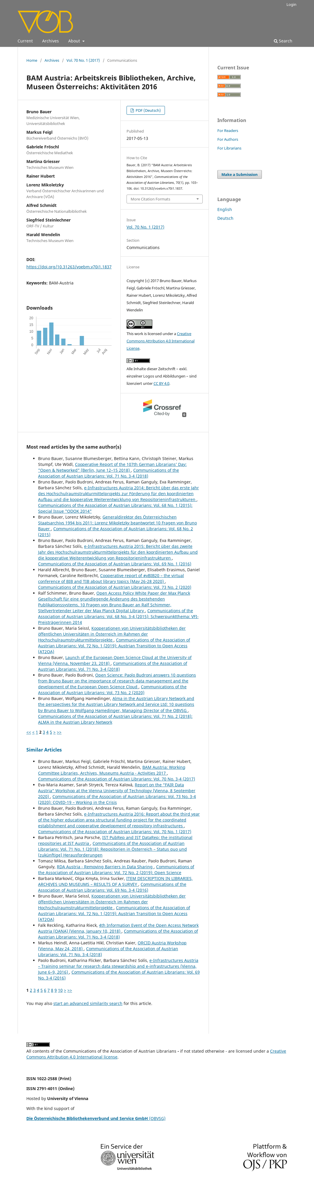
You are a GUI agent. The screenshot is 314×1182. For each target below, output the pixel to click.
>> (59, 732)
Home (31, 60)
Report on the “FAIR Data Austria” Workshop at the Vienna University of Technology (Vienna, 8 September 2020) (116, 790)
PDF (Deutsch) (148, 110)
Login (291, 4)
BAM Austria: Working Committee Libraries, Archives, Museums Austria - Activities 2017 (111, 770)
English (224, 209)
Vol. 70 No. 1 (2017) (83, 60)
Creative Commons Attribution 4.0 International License (160, 341)
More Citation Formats (150, 199)
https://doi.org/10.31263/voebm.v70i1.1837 (69, 267)
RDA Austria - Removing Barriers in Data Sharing (105, 866)
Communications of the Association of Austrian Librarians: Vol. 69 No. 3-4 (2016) (112, 887)
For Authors (227, 139)
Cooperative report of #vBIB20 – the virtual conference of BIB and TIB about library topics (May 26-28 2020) (111, 578)
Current (25, 41)
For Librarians (229, 148)
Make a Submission (239, 174)
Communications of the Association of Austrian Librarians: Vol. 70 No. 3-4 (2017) (116, 779)
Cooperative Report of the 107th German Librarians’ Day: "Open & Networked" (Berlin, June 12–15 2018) (112, 467)
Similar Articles (44, 750)
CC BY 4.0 (161, 383)
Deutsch (225, 218)
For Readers (227, 130)
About (74, 41)
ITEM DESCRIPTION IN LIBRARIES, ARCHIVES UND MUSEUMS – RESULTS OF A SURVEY (115, 881)
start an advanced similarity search (87, 1003)
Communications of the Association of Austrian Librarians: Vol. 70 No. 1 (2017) (114, 831)
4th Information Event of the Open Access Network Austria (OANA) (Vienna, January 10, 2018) (118, 928)
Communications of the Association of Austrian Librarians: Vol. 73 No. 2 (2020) (114, 587)
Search (283, 41)
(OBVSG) (95, 1118)
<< (28, 732)
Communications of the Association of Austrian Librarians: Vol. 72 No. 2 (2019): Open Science (116, 869)
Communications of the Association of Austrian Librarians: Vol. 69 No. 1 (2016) (114, 564)
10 (60, 990)
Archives (50, 41)
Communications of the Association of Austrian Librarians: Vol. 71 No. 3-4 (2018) (108, 473)
